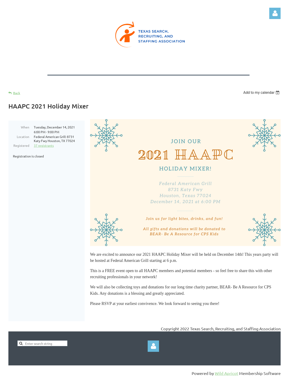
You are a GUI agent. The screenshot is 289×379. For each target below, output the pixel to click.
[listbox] (262, 92)
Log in (275, 13)
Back (16, 93)
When (25, 127)
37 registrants (44, 145)
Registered (21, 145)
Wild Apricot (226, 373)
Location (23, 137)
